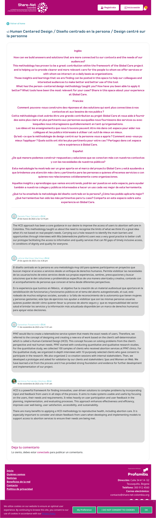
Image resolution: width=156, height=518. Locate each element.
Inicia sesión (132, 7)
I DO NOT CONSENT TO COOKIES (118, 509)
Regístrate (108, 7)
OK (146, 509)
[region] (78, 509)
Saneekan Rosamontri (28, 324)
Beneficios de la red (18, 481)
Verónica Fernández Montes (31, 381)
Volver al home (15, 23)
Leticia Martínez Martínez (30, 258)
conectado (43, 452)
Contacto (12, 485)
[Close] (154, 501)
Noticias (12, 478)
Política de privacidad (20, 489)
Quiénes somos (16, 474)
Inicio (10, 470)
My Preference (84, 509)
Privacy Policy (48, 513)
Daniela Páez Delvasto (28, 216)
